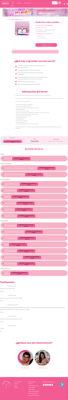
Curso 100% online (42, 38)
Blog (12, 5)
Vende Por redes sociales (16, 19)
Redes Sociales (41, 35)
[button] (64, 4)
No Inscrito (12, 139)
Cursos (12, 3)
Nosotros (19, 3)
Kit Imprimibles (27, 3)
